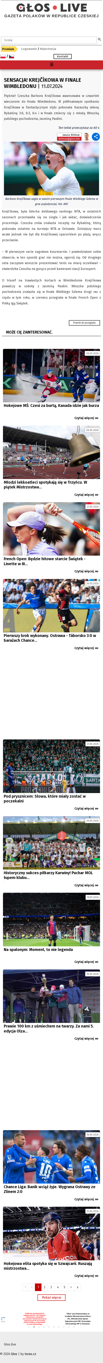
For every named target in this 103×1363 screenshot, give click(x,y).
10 (73, 1327)
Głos (14, 1354)
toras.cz (30, 1354)
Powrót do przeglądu (84, 322)
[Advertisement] (51, 696)
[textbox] (49, 40)
